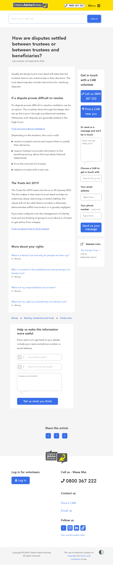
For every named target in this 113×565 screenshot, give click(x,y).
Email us (66, 511)
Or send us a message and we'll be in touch (91, 131)
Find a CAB (68, 503)
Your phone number (90, 207)
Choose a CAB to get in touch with (90, 170)
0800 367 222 (75, 5)
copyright (72, 555)
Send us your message (91, 227)
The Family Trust (90, 250)
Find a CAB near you (91, 111)
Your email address (86, 188)
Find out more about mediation (28, 128)
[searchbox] (48, 19)
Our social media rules (73, 535)
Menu (94, 6)
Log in (20, 480)
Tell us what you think (37, 401)
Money (15, 318)
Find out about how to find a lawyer (30, 228)
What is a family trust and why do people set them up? (40, 255)
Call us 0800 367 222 (91, 96)
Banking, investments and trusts (39, 318)
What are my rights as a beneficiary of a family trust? (39, 301)
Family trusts (66, 318)
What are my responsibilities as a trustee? (33, 287)
